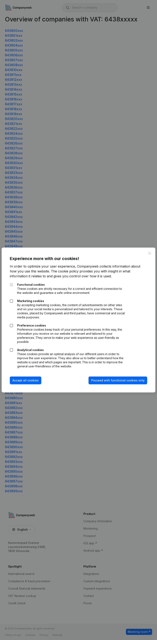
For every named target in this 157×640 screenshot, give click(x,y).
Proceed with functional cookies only (118, 380)
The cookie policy (64, 271)
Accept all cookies (25, 380)
